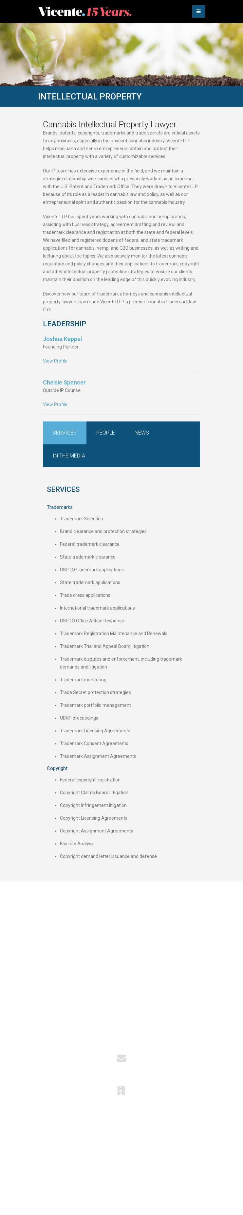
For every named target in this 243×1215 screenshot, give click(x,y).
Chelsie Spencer (64, 382)
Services (65, 433)
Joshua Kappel (62, 338)
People (105, 433)
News (142, 433)
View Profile (55, 361)
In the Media (69, 456)
